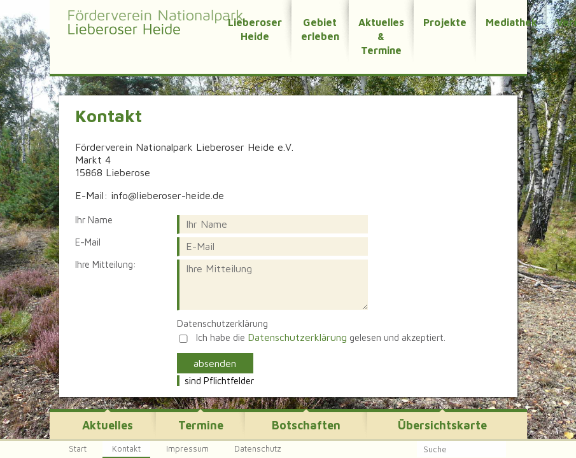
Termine (200, 425)
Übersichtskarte (442, 425)
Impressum (187, 448)
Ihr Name (94, 220)
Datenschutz (257, 448)
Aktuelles (107, 425)
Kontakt (126, 448)
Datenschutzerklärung (222, 324)
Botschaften (306, 425)
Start (78, 448)
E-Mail (88, 242)
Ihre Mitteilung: (105, 265)
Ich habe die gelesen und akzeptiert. (321, 337)
